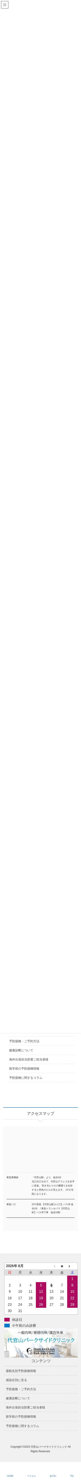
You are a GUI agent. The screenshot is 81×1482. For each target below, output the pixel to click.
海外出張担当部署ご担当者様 (28, 1059)
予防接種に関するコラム (25, 1077)
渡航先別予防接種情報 (21, 1371)
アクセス (31, 1476)
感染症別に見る (16, 1380)
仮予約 (53, 1476)
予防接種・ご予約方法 (24, 1041)
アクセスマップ (40, 1154)
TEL (72, 1476)
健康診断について (21, 1050)
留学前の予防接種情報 (24, 1068)
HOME (10, 1476)
